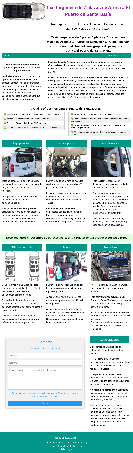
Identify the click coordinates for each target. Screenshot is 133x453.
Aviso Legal (66, 449)
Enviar (45, 403)
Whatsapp (77, 132)
